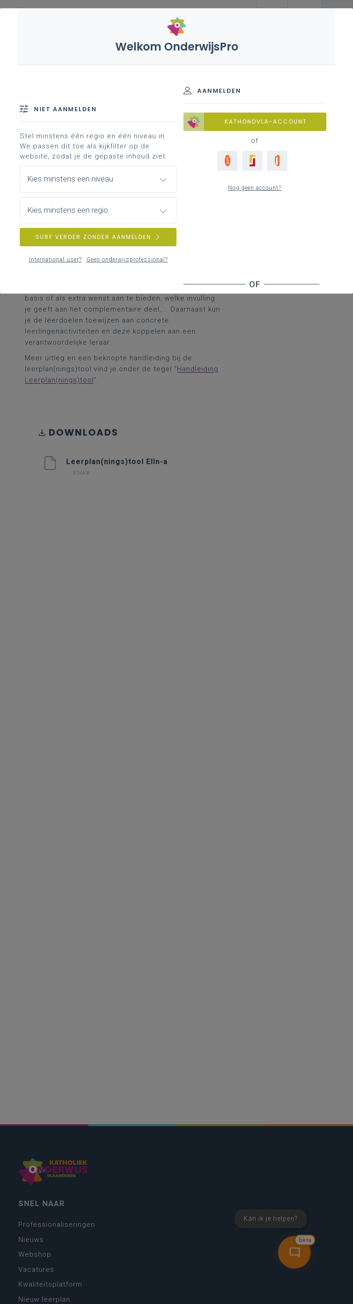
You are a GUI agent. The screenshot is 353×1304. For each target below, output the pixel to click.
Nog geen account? (254, 188)
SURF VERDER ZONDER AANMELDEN (98, 237)
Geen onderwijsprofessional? (127, 259)
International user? (55, 259)
